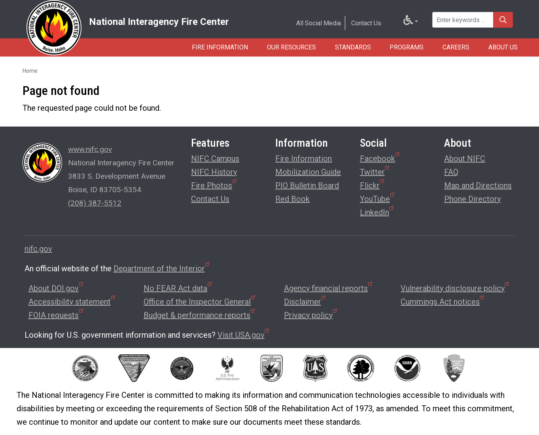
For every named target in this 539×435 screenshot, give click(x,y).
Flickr (373, 184)
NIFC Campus (215, 158)
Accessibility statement (72, 301)
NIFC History (214, 172)
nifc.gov (38, 248)
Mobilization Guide (308, 172)
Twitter (375, 171)
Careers (456, 47)
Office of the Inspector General (200, 301)
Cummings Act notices (443, 301)
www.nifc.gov (90, 149)
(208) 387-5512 (94, 203)
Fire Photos (214, 184)
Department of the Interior (162, 268)
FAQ (451, 172)
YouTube (378, 198)
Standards (353, 47)
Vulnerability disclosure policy (456, 288)
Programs (407, 47)
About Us (503, 47)
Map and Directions (478, 185)
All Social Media (318, 23)
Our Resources (291, 47)
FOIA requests (56, 315)
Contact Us (366, 23)
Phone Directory (472, 199)
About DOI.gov (56, 288)
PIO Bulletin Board (307, 185)
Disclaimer (305, 301)
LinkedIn (377, 211)
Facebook (380, 157)
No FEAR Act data (178, 288)
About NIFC (464, 158)
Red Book (292, 199)
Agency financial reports (329, 288)
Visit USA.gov (243, 335)
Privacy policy (311, 315)
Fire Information (219, 47)
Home (30, 71)
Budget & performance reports (200, 315)
